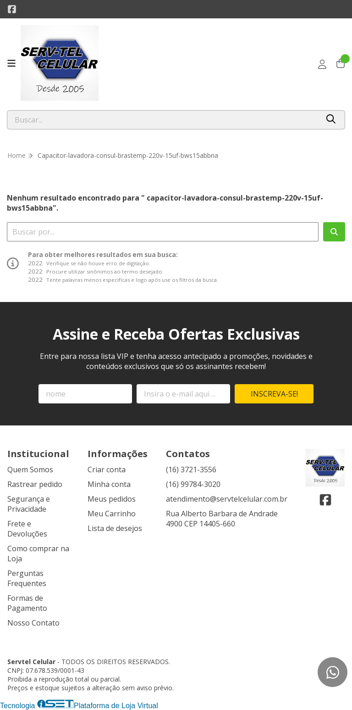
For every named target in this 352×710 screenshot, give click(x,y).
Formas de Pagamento (27, 603)
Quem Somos (30, 469)
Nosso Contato (33, 623)
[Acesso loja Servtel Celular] (322, 64)
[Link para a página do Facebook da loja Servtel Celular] (11, 9)
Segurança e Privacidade (28, 504)
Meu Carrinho (112, 514)
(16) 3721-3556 (191, 469)
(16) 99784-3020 (193, 484)
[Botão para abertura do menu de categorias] (11, 63)
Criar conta (107, 469)
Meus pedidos (112, 499)
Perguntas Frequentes (26, 578)
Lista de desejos (115, 528)
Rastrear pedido (34, 484)
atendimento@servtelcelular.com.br (226, 499)
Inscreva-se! (274, 394)
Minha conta (109, 484)
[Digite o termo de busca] (163, 120)
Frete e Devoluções (27, 529)
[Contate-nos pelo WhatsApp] (332, 672)
